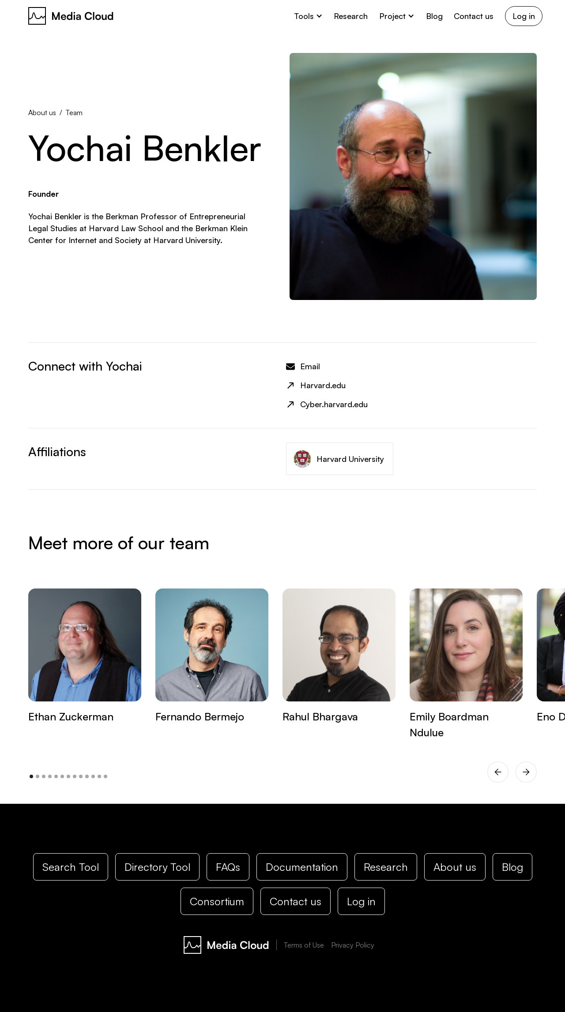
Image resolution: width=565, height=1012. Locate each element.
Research (351, 16)
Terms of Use (304, 945)
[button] (308, 16)
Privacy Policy (352, 945)
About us (42, 112)
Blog (434, 16)
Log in (523, 16)
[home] (71, 16)
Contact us (473, 16)
